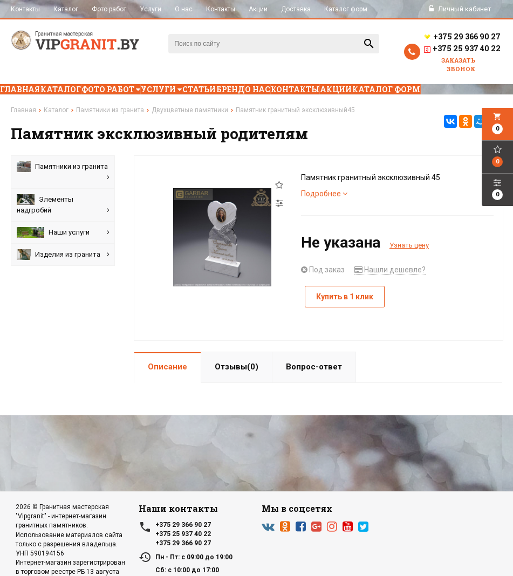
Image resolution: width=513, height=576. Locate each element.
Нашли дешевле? (390, 269)
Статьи (199, 89)
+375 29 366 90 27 (462, 36)
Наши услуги (63, 232)
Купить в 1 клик (344, 296)
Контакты (25, 9)
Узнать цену (409, 245)
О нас (184, 9)
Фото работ (109, 9)
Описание (167, 367)
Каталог (65, 9)
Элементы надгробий (63, 205)
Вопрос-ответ (314, 367)
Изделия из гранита (63, 254)
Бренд (230, 89)
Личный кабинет (460, 9)
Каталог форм (345, 9)
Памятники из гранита (63, 172)
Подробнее (324, 193)
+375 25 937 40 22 (462, 49)
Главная (20, 89)
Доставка (296, 9)
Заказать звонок (458, 64)
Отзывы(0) (236, 367)
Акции (258, 9)
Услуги (150, 9)
